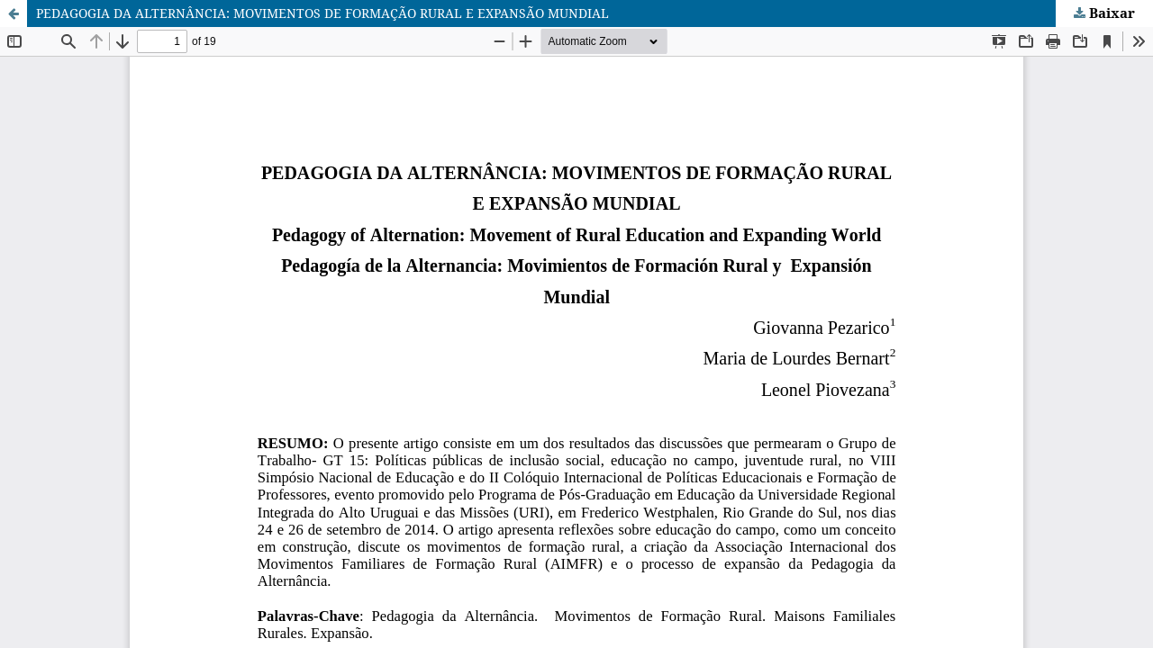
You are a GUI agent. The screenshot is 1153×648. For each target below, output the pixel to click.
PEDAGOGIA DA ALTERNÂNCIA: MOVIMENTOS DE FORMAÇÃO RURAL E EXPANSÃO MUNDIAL (322, 13)
